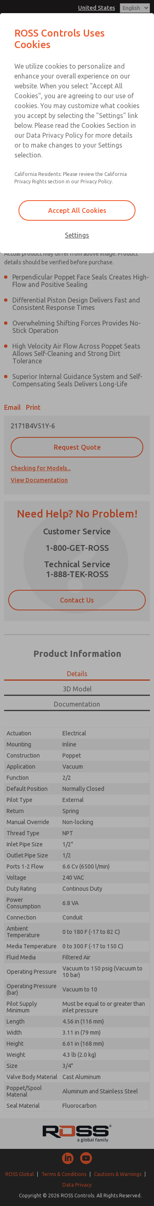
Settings (77, 235)
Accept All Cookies (77, 210)
